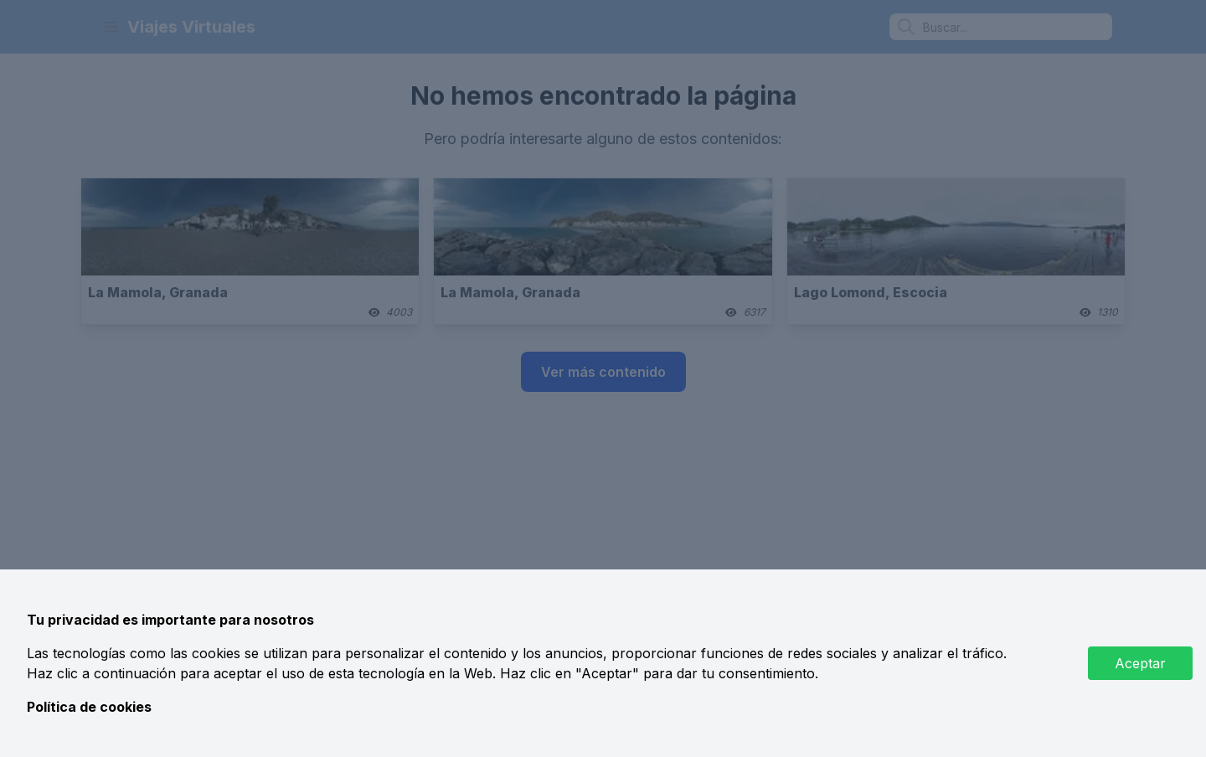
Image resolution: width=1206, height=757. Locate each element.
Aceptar (1140, 663)
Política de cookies (89, 706)
